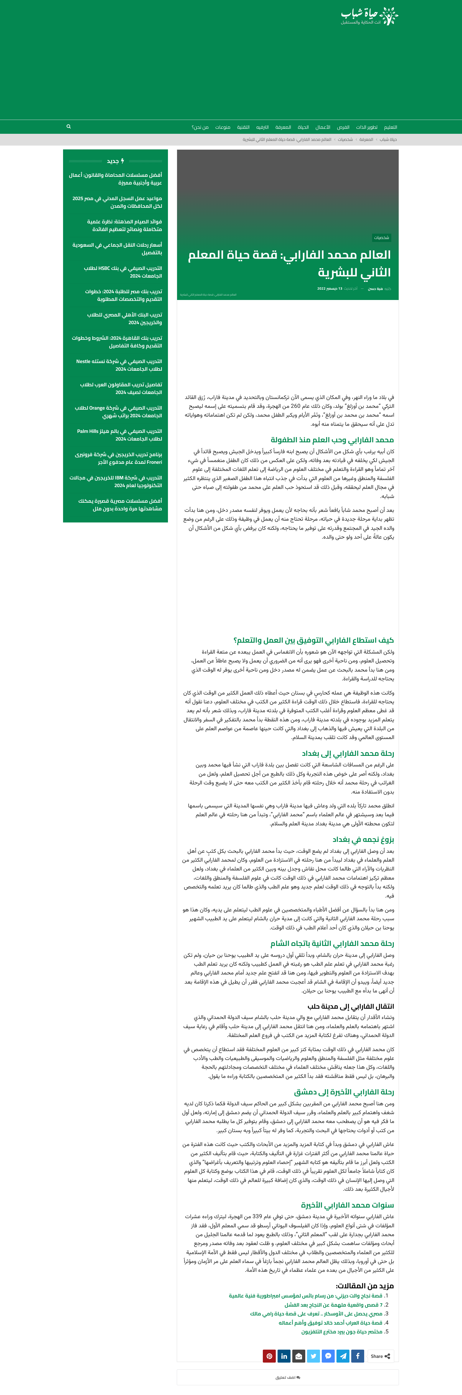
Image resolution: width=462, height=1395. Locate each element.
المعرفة (283, 127)
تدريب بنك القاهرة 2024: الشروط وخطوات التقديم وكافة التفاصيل (117, 341)
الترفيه (262, 127)
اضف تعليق (287, 1377)
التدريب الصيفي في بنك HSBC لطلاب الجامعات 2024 (123, 272)
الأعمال (323, 127)
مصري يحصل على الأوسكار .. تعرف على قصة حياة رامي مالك (316, 1313)
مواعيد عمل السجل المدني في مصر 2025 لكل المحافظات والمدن (117, 202)
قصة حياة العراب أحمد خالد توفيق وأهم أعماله (330, 1323)
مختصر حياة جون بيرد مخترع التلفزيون (341, 1331)
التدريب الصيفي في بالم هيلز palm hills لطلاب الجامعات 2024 (119, 434)
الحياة (303, 127)
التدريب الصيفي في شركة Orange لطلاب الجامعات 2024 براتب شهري (118, 411)
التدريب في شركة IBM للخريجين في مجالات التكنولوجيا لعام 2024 (116, 481)
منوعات (222, 127)
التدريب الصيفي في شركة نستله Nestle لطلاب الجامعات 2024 (119, 365)
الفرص (343, 127)
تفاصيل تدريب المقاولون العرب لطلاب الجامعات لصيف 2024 (121, 388)
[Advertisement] (231, 69)
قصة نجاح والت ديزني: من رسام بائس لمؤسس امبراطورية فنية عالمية (305, 1295)
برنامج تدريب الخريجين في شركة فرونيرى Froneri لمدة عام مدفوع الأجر (118, 458)
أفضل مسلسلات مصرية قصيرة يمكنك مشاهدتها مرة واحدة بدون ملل (120, 504)
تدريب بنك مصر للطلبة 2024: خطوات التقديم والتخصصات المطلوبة (123, 295)
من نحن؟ (200, 127)
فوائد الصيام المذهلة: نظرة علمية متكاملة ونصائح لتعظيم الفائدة (124, 225)
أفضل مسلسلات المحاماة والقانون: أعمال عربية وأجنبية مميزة (115, 178)
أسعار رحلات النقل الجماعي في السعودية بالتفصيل (117, 248)
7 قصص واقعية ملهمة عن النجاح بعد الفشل (333, 1305)
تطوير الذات (366, 127)
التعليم (390, 127)
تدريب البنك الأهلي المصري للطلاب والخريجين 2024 (124, 318)
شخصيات (381, 237)
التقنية (243, 127)
